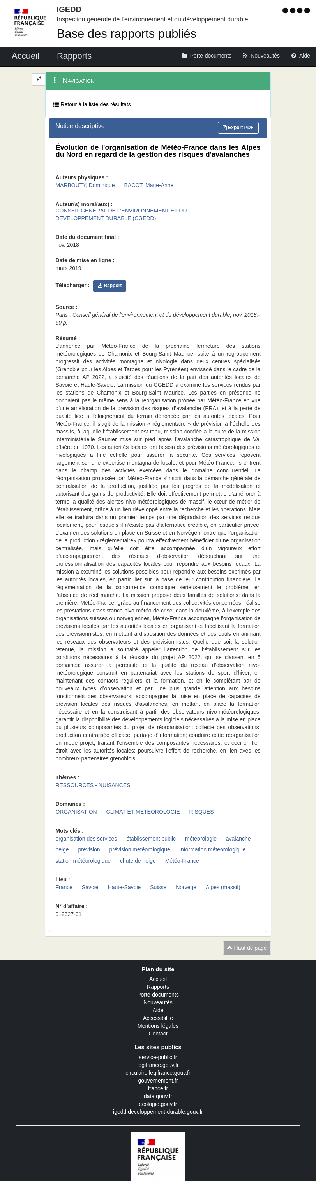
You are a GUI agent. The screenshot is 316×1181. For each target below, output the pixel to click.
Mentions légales (158, 1026)
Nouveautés (158, 1002)
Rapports (158, 987)
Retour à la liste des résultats (92, 104)
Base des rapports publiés (126, 34)
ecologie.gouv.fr (158, 1104)
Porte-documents (158, 994)
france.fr (158, 1088)
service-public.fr (158, 1057)
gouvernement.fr (158, 1080)
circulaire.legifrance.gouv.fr (157, 1073)
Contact (157, 1033)
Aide (157, 1010)
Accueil (158, 979)
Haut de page (247, 948)
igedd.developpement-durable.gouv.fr (158, 1112)
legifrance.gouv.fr (157, 1065)
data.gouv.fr (158, 1096)
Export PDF (238, 127)
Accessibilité (158, 1018)
